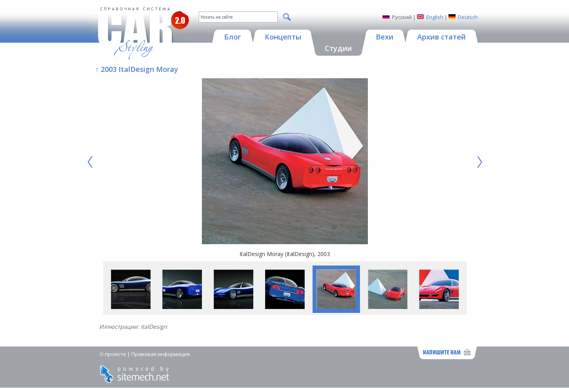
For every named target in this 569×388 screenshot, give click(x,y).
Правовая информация (160, 354)
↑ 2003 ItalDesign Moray (136, 69)
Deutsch (468, 17)
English (434, 17)
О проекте (113, 354)
